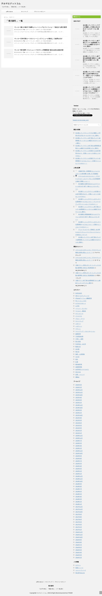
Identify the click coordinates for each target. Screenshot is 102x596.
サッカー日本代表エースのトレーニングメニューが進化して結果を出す (38, 39)
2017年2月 (78, 527)
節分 (76, 359)
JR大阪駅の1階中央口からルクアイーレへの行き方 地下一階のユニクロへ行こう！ (87, 186)
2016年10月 (79, 537)
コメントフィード (80, 570)
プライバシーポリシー (39, 11)
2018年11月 (79, 479)
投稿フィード (79, 568)
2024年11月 (79, 405)
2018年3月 (78, 499)
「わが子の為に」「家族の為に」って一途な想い (51, 589)
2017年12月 (79, 507)
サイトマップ (24, 11)
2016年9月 (78, 540)
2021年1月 (78, 433)
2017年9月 (78, 514)
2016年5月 (78, 550)
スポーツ (27, 29)
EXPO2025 (78, 293)
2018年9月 (78, 484)
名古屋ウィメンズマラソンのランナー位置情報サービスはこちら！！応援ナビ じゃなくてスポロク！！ (88, 224)
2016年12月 (79, 532)
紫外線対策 (78, 364)
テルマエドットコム (11, 3)
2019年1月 (78, 474)
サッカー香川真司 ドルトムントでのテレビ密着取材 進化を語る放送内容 (38, 50)
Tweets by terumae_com (81, 120)
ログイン (78, 565)
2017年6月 (78, 519)
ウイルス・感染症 (80, 311)
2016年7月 (78, 545)
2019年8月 (78, 458)
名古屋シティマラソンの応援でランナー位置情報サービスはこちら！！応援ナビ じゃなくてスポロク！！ (91, 90)
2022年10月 (79, 415)
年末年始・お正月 (80, 344)
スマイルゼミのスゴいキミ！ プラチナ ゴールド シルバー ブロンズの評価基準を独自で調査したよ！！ (87, 178)
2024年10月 (79, 407)
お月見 (77, 306)
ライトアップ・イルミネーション (85, 331)
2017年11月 (79, 509)
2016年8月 (78, 542)
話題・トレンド (80, 374)
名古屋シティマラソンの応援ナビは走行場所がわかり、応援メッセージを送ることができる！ (91, 74)
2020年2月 (78, 448)
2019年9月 (78, 456)
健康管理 (78, 334)
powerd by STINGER (67, 593)
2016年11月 (79, 535)
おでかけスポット (80, 303)
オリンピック (79, 313)
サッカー (32, 29)
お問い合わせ (9, 11)
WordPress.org (80, 573)
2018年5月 (78, 494)
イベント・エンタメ (81, 308)
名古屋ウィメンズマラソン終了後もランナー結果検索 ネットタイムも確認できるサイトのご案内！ (88, 209)
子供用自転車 (79, 336)
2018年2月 (78, 501)
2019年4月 (78, 466)
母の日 (77, 352)
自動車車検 (78, 367)
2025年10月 (79, 395)
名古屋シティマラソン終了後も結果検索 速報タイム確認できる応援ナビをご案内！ (91, 59)
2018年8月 (78, 486)
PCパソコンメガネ (80, 301)
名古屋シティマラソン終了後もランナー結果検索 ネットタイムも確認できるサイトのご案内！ (91, 43)
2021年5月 (78, 425)
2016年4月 (78, 552)
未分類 (77, 349)
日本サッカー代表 (41, 29)
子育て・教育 (79, 339)
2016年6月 (78, 547)
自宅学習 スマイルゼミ (82, 369)
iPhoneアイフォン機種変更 (83, 298)
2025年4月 (78, 397)
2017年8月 (78, 517)
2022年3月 (78, 420)
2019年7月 (78, 461)
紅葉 (76, 362)
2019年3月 (78, 468)
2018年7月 (78, 489)
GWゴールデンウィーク (82, 296)
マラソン (78, 329)
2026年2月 (78, 387)
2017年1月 (78, 529)
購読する (77, 17)
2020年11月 (79, 438)
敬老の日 (78, 346)
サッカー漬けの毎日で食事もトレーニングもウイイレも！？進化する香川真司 (40, 27)
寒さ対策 (78, 341)
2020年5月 (78, 443)
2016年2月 (78, 557)
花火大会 (78, 372)
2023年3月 (78, 410)
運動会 (77, 377)
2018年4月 (78, 496)
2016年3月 (78, 555)
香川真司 (48, 29)
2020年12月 (79, 435)
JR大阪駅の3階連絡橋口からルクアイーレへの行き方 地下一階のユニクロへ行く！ (87, 216)
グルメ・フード (80, 318)
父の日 (77, 357)
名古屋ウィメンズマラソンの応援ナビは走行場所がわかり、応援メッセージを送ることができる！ (88, 194)
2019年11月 (79, 451)
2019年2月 (78, 471)
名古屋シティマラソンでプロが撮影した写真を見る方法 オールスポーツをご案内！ (91, 28)
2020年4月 (78, 446)
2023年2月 (78, 413)
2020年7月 (78, 441)
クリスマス (78, 316)
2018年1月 (78, 504)
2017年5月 (78, 522)
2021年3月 (78, 428)
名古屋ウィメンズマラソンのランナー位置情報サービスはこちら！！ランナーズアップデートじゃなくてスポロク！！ (88, 201)
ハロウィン (78, 326)
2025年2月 (78, 402)
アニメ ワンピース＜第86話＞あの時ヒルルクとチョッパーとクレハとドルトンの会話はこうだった (87, 232)
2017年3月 (78, 524)
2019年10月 (79, 453)
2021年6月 (78, 423)
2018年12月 (79, 476)
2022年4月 (78, 418)
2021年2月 (78, 430)
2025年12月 (79, 390)
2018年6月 (78, 491)
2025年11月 (79, 392)
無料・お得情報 (80, 354)
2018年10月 (79, 481)
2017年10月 (79, 512)
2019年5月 (78, 463)
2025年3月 (78, 400)
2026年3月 (78, 385)
